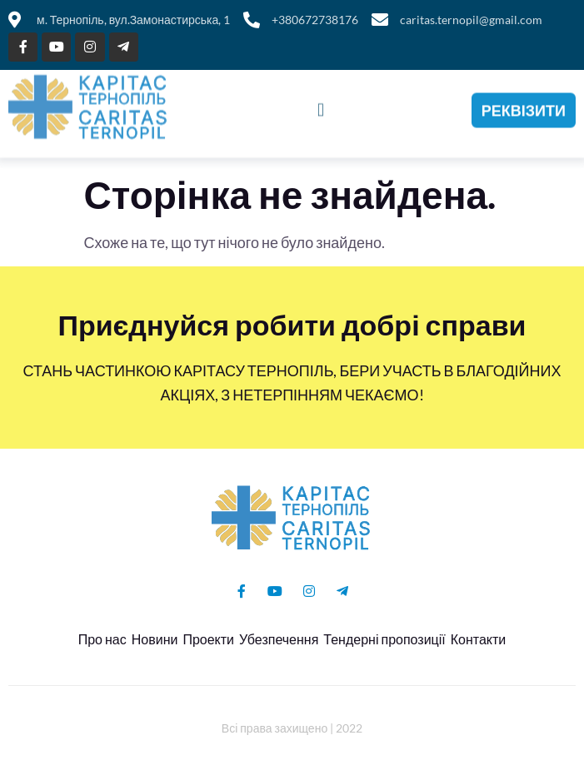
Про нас (102, 639)
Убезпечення (278, 639)
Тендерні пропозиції (384, 639)
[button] (320, 105)
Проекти (208, 639)
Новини (155, 639)
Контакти (479, 639)
